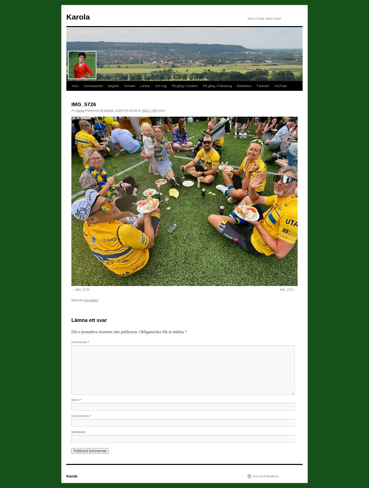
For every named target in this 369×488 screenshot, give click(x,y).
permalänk (91, 300)
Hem (75, 86)
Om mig (161, 86)
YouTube (280, 86)
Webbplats (78, 432)
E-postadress (81, 416)
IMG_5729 (82, 290)
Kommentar (80, 342)
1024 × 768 (149, 110)
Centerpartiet (93, 86)
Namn (76, 400)
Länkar (145, 86)
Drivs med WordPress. (265, 476)
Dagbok (113, 86)
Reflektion (244, 86)
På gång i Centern (185, 86)
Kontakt (129, 86)
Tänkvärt (262, 86)
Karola (78, 17)
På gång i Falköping (217, 86)
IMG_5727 (287, 290)
